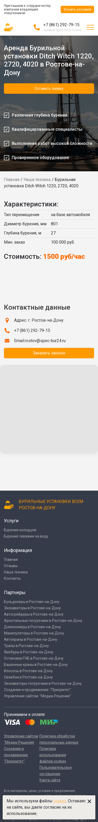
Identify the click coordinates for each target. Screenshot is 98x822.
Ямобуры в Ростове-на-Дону (28, 652)
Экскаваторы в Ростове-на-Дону (32, 608)
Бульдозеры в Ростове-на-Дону (31, 602)
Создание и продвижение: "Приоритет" (37, 690)
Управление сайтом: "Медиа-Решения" (37, 696)
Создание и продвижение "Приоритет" (16, 755)
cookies (60, 801)
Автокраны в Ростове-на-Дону (30, 639)
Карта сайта (49, 780)
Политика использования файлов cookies (52, 755)
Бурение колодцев (20, 530)
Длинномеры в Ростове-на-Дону (32, 627)
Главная (11, 179)
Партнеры (15, 592)
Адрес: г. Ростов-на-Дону (39, 320)
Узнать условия (77, 9)
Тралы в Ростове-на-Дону (26, 646)
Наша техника (37, 179)
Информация (18, 550)
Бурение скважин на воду (26, 536)
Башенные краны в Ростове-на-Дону (36, 664)
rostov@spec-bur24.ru (45, 340)
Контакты (12, 578)
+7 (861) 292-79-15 (61, 24)
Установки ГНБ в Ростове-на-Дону (34, 658)
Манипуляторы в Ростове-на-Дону (34, 633)
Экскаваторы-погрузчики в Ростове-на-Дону (43, 683)
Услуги (11, 520)
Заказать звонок (49, 352)
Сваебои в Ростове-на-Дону (28, 677)
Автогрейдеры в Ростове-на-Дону (34, 614)
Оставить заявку (49, 88)
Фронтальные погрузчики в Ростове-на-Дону (43, 620)
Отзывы (11, 566)
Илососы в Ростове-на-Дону (28, 671)
